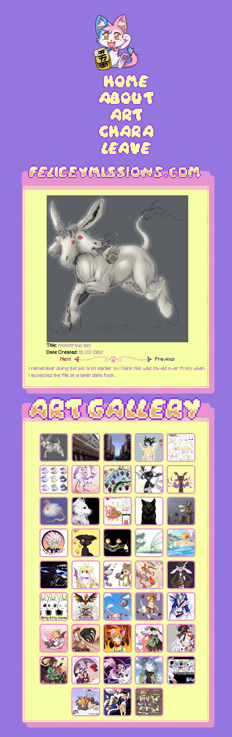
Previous (165, 359)
